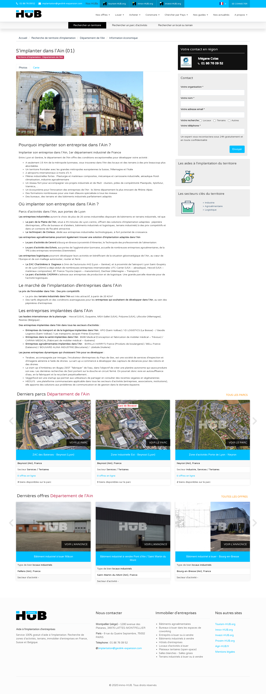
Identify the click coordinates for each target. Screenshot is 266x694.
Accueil (23, 37)
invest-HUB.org (173, 3)
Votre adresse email (192, 109)
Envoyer (237, 149)
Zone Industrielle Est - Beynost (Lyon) (133, 454)
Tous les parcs (237, 394)
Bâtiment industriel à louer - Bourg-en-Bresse (212, 556)
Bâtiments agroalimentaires (175, 624)
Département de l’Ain (92, 37)
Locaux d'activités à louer (173, 645)
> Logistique (210, 210)
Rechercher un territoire (87, 25)
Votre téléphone (190, 125)
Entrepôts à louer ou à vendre (176, 635)
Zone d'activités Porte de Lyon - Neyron (212, 454)
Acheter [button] (134, 14)
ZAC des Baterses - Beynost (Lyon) (53, 454)
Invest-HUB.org (224, 635)
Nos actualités (221, 14)
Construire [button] (153, 14)
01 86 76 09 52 (27, 3)
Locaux (205, 120)
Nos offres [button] (103, 14)
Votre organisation (191, 86)
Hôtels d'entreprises (170, 642)
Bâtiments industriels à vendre (176, 638)
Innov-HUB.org (224, 629)
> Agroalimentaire (213, 206)
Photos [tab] (23, 67)
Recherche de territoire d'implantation (53, 37)
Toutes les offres (234, 496)
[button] (223, 3)
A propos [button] (240, 14)
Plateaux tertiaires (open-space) (178, 649)
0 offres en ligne (106, 475)
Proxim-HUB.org (225, 640)
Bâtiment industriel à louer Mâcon (53, 556)
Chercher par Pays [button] (176, 14)
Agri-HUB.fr (222, 646)
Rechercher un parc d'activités (129, 25)
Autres (233, 120)
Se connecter (239, 4)
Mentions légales (225, 651)
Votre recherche (190, 120)
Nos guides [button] (200, 14)
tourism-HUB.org (117, 3)
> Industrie (208, 202)
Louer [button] (119, 14)
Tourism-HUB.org (225, 624)
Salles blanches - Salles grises (176, 653)
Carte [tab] (36, 67)
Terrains (219, 120)
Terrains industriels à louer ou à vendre (181, 656)
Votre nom (187, 98)
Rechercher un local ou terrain (175, 25)
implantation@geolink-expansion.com (62, 3)
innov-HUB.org (145, 3)
